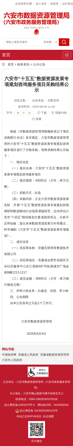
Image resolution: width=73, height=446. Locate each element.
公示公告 (39, 64)
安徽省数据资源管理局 (54, 354)
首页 (6, 54)
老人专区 (41, 3)
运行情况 (67, 3)
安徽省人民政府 (28, 354)
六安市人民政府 (12, 360)
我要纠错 (61, 112)
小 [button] (29, 113)
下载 (44, 112)
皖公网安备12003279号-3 (19, 404)
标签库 (54, 3)
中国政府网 (9, 354)
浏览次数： (21, 100)
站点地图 (48, 416)
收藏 (38, 118)
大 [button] (17, 113)
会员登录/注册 (23, 3)
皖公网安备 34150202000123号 (36, 410)
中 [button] (23, 113)
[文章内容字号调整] (19, 113)
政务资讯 (23, 64)
